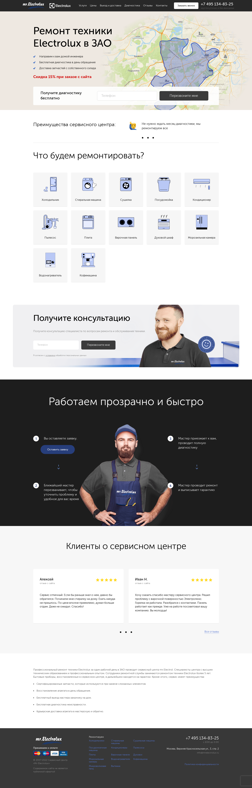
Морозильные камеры (96, 760)
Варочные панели (120, 755)
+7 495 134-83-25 (217, 4)
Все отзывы (211, 631)
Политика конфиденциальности (202, 764)
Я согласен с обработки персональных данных (59, 356)
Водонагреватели (120, 759)
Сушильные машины (144, 741)
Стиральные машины (117, 742)
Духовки (137, 755)
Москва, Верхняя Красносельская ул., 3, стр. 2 (193, 749)
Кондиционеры (119, 748)
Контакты (161, 5)
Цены (93, 5)
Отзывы (148, 5)
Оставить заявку (57, 450)
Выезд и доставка (110, 5)
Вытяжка (115, 766)
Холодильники (96, 741)
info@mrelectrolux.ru (208, 753)
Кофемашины (140, 759)
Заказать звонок (186, 6)
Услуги (83, 5)
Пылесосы (138, 748)
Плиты (92, 755)
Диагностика (132, 5)
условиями (50, 356)
